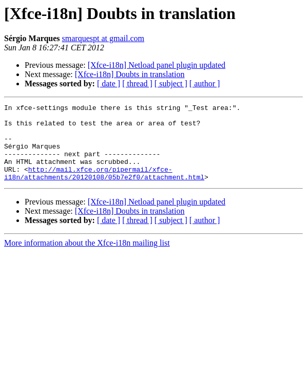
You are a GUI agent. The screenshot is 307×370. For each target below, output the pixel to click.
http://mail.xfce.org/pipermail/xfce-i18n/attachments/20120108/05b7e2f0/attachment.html (104, 187)
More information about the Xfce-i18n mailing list (87, 258)
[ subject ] (171, 83)
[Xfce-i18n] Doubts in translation (130, 74)
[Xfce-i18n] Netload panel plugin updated (156, 65)
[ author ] (204, 83)
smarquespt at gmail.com (103, 38)
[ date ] (108, 83)
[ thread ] (137, 83)
